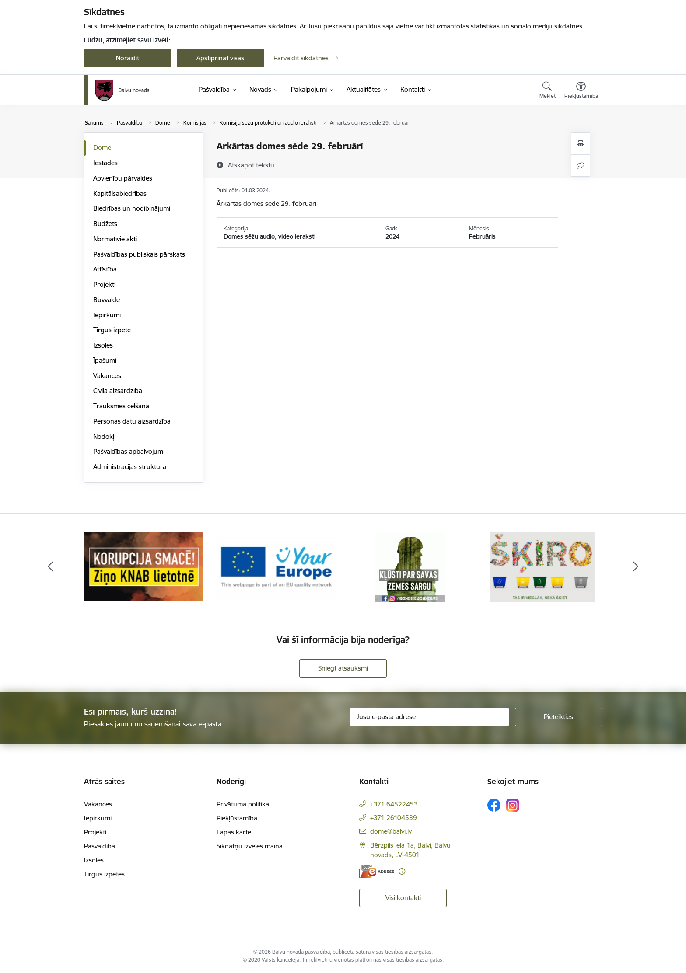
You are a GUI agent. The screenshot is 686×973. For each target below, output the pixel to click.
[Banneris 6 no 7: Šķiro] (542, 566)
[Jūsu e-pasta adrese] (429, 717)
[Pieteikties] (558, 717)
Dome (102, 147)
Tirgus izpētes (104, 874)
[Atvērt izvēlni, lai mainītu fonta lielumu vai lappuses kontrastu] (581, 91)
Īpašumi (104, 360)
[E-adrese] (376, 871)
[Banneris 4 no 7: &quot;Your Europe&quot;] (276, 566)
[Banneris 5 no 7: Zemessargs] (409, 566)
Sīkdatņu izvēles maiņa (250, 846)
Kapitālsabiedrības (120, 193)
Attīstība (105, 269)
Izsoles (103, 345)
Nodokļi (104, 436)
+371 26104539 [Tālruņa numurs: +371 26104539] (393, 817)
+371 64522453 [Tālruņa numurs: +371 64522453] (394, 804)
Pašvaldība (99, 846)
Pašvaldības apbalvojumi (128, 451)
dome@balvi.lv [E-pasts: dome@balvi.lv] (391, 831)
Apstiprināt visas (220, 58)
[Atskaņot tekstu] (251, 165)
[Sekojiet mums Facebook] (493, 805)
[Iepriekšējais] (50, 567)
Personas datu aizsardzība (132, 421)
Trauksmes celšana (121, 406)
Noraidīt (127, 58)
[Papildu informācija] (402, 871)
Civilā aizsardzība (117, 390)
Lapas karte (234, 832)
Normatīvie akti (115, 239)
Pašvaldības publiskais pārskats (139, 254)
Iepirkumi (107, 315)
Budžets (105, 223)
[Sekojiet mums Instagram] (512, 805)
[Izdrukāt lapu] (580, 143)
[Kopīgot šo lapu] (580, 165)
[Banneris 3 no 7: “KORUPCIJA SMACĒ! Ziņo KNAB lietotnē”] (144, 566)
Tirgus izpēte (112, 330)
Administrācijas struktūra (129, 466)
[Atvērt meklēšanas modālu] (547, 91)
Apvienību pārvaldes (122, 178)
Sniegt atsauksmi (343, 668)
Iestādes (105, 163)
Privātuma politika (243, 804)
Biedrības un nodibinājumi (131, 208)
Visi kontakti (403, 897)
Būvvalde (106, 299)
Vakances (107, 376)
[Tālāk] (635, 567)
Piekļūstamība (237, 818)
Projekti (104, 284)
